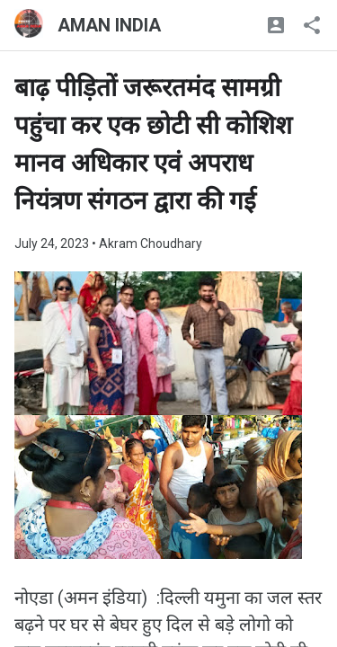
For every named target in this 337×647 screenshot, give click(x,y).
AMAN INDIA (109, 25)
